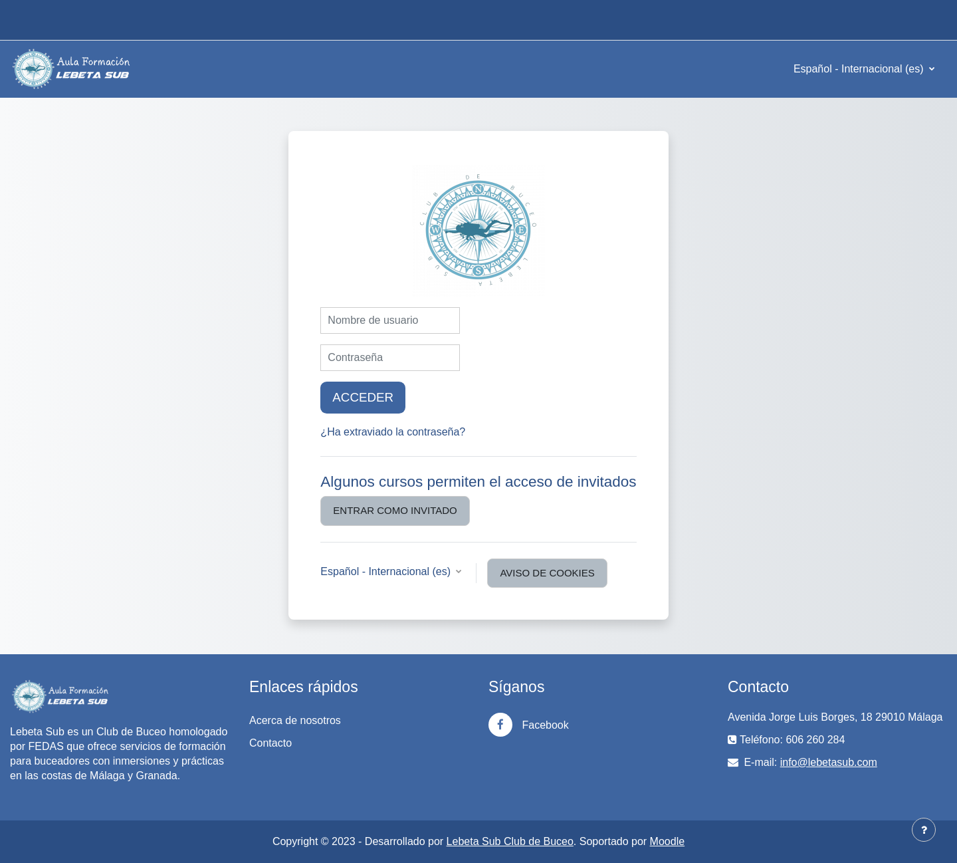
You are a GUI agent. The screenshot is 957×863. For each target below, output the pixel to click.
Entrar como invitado (395, 510)
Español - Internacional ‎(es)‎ (860, 68)
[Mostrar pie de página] (924, 830)
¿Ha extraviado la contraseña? (392, 431)
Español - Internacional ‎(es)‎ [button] (386, 571)
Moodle (667, 841)
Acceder (362, 397)
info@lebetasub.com (828, 762)
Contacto (270, 743)
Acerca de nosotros (295, 720)
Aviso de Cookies (547, 572)
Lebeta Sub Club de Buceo (510, 841)
